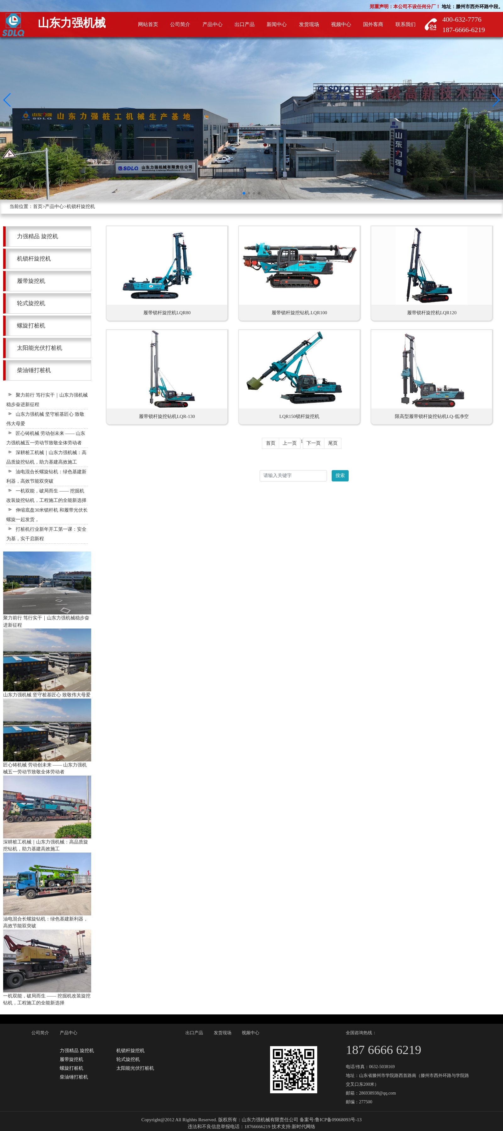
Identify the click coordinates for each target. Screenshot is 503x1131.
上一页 (290, 443)
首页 (37, 206)
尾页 (333, 443)
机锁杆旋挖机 (81, 206)
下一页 (314, 443)
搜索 (340, 475)
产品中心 (54, 206)
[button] (7, 100)
